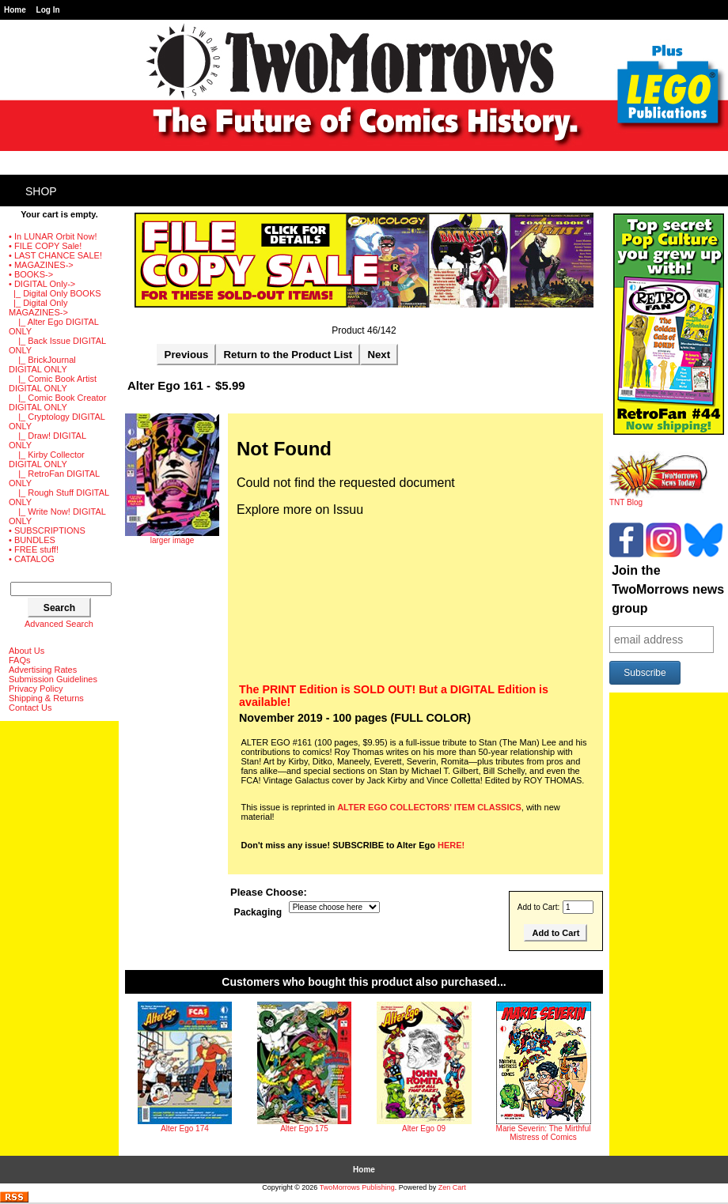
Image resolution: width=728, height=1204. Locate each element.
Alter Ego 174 (185, 1128)
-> (42, 284)
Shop (41, 191)
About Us (26, 650)
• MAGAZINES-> (41, 265)
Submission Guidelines (53, 679)
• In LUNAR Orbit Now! (53, 236)
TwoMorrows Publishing (357, 1187)
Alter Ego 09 (424, 1128)
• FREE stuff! (34, 549)
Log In (48, 10)
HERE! (451, 845)
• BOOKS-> (31, 274)
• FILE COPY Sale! (45, 246)
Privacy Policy (36, 688)
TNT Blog (658, 499)
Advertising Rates (43, 669)
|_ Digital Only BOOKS (55, 293)
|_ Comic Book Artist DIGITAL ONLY (53, 383)
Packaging (258, 912)
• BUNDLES (32, 540)
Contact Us (30, 707)
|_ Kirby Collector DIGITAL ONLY (47, 459)
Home (15, 10)
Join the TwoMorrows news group (668, 589)
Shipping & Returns (46, 698)
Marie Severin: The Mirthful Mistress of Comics (543, 1133)
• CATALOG (32, 559)
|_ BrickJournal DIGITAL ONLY (42, 364)
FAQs (20, 660)
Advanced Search (59, 623)
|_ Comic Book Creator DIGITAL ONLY (57, 402)
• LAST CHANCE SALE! (55, 255)
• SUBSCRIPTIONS (47, 530)
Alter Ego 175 (304, 1128)
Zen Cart (452, 1187)
